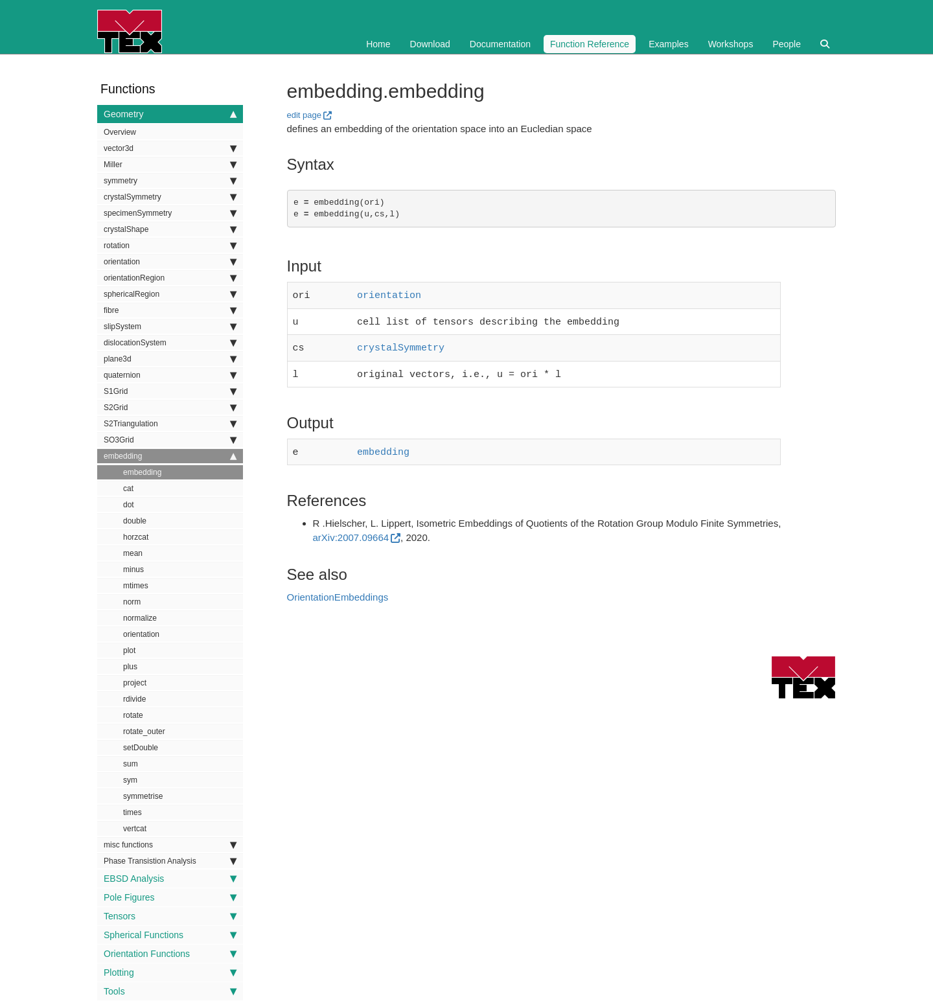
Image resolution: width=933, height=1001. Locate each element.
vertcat (134, 828)
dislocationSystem (170, 343)
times (132, 812)
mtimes (135, 585)
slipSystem (170, 326)
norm (132, 601)
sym (130, 780)
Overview (120, 132)
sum (130, 763)
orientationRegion (170, 278)
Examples (668, 44)
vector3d (170, 148)
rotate (133, 715)
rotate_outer (144, 731)
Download (430, 44)
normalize (140, 618)
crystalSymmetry (170, 197)
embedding (170, 456)
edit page (304, 115)
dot (128, 504)
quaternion (170, 375)
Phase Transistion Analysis (170, 861)
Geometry (170, 114)
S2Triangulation (170, 424)
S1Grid (170, 391)
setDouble (140, 747)
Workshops (731, 44)
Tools (170, 991)
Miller (170, 164)
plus (130, 666)
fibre (170, 310)
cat (128, 488)
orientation (170, 262)
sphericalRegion (170, 294)
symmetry (170, 181)
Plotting (170, 972)
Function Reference (589, 44)
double (134, 520)
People (786, 44)
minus (133, 569)
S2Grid (170, 407)
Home (378, 44)
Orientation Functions (170, 953)
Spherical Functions (170, 934)
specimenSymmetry (170, 213)
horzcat (135, 537)
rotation (170, 245)
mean (133, 553)
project (134, 682)
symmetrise (143, 796)
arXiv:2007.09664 (351, 530)
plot (129, 650)
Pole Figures (170, 897)
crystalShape (170, 229)
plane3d (170, 359)
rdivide (134, 699)
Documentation (500, 44)
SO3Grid (170, 440)
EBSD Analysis (170, 878)
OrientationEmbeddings (338, 590)
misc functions (170, 845)
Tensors (170, 916)
